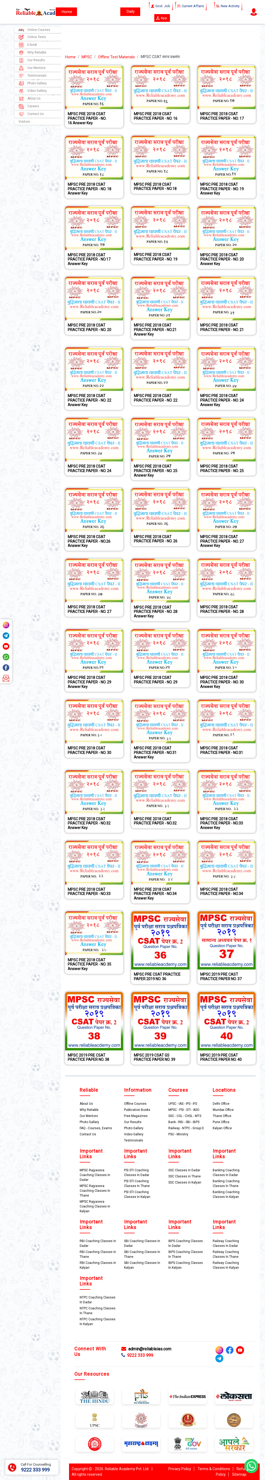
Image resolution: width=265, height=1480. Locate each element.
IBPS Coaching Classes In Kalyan (185, 1265)
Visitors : (25, 121)
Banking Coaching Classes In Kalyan (226, 1194)
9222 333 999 (137, 1355)
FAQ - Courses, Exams (96, 1128)
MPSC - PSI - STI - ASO (183, 1110)
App (161, 18)
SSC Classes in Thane (184, 1176)
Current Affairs (191, 6)
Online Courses (34, 30)
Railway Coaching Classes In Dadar (226, 1243)
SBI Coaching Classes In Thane (142, 1254)
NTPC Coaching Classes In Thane (98, 1310)
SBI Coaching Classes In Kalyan (142, 1265)
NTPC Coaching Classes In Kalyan (98, 1321)
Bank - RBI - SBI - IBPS (183, 1122)
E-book (28, 45)
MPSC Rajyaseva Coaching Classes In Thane (95, 1190)
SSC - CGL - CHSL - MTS (184, 1116)
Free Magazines (136, 1116)
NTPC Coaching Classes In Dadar (98, 1300)
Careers (29, 106)
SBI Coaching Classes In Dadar (142, 1243)
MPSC (87, 57)
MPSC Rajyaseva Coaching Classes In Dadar (95, 1175)
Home (70, 57)
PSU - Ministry (178, 1134)
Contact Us (31, 114)
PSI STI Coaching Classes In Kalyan (137, 1194)
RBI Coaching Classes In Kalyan (98, 1265)
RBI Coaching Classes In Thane (98, 1254)
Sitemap (239, 1474)
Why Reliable (32, 52)
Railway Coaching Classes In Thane (226, 1254)
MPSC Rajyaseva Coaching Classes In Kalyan (95, 1206)
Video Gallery (33, 91)
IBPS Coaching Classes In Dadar (185, 1243)
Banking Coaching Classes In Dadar (226, 1172)
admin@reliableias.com (146, 1348)
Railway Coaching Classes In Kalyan (226, 1265)
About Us (30, 98)
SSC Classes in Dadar (184, 1170)
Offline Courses (135, 1104)
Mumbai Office (223, 1110)
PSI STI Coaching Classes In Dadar (136, 1172)
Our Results (32, 60)
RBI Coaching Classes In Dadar (98, 1243)
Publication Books (137, 1110)
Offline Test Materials (116, 57)
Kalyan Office (222, 1128)
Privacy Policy (179, 1469)
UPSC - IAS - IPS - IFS (182, 1104)
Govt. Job (161, 6)
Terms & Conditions (214, 1469)
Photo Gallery (33, 83)
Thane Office (222, 1116)
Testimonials (32, 76)
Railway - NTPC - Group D (186, 1128)
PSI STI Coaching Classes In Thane (137, 1183)
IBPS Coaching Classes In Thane (185, 1254)
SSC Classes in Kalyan (184, 1182)
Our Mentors (32, 68)
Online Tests (32, 37)
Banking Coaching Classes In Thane (226, 1183)
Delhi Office (221, 1104)
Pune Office (221, 1122)
